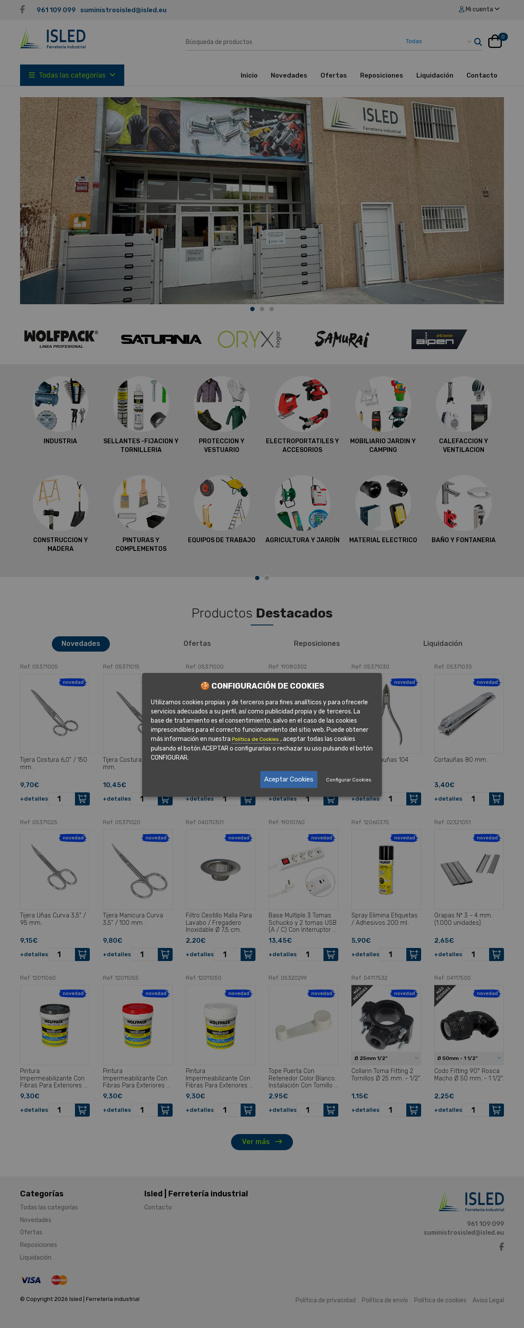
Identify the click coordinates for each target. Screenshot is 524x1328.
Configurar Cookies (348, 780)
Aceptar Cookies (288, 779)
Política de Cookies (256, 739)
